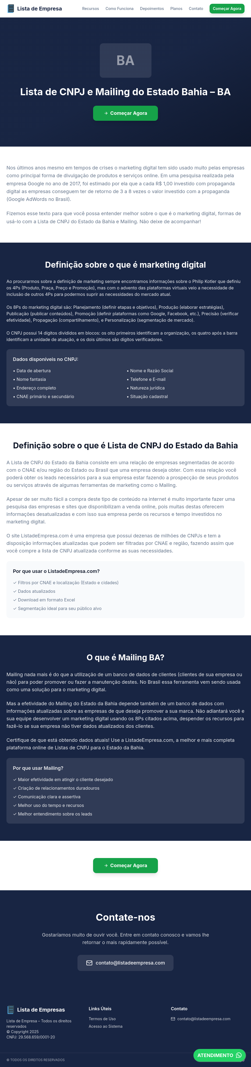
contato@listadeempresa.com (125, 963)
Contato (196, 8)
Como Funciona (119, 8)
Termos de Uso (102, 1018)
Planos (176, 8)
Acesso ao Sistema (106, 1026)
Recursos (90, 8)
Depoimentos (152, 8)
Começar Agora (227, 8)
